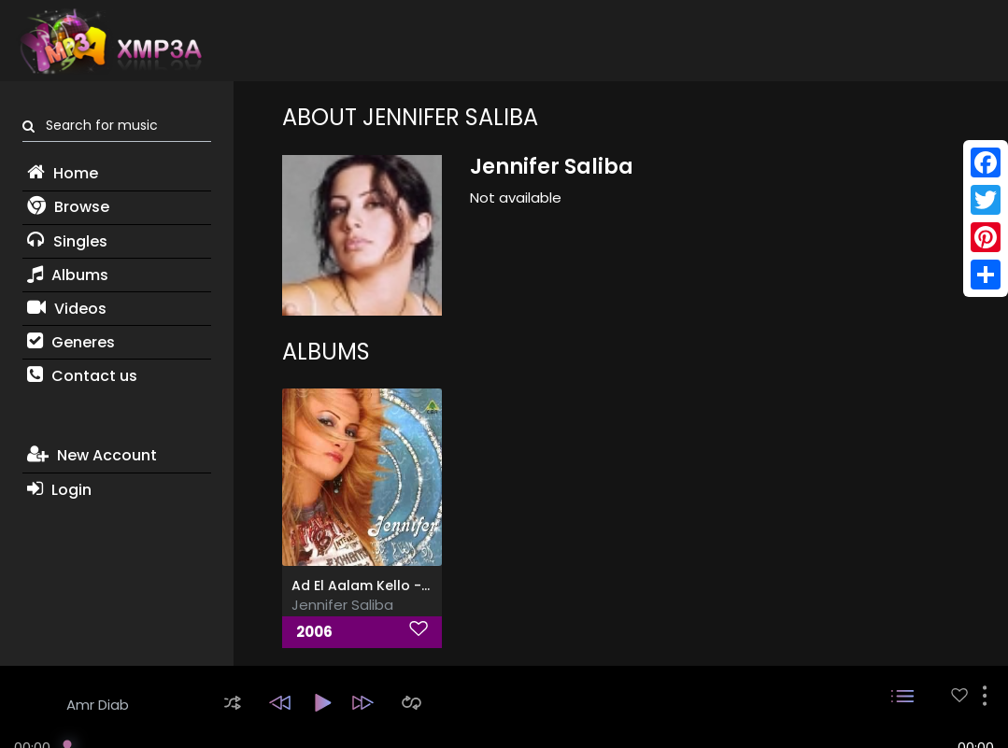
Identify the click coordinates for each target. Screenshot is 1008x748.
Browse (68, 207)
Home (62, 173)
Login (59, 490)
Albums (67, 275)
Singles (67, 241)
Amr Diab (97, 704)
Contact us (82, 376)
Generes (71, 342)
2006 (314, 632)
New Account (92, 455)
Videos (66, 308)
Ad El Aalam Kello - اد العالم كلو (390, 585)
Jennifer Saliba (342, 604)
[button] (232, 702)
